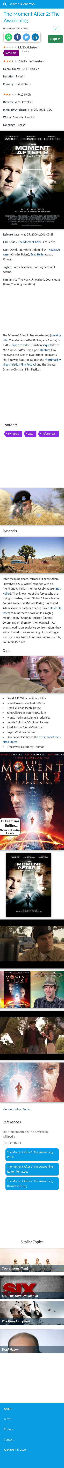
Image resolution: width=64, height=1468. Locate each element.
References (48, 434)
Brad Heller (38, 254)
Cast (30, 434)
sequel (46, 345)
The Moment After (29, 242)
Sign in (55, 39)
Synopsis (13, 434)
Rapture (45, 350)
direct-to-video (21, 345)
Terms (7, 1419)
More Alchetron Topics (17, 1109)
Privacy (8, 1429)
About (8, 1409)
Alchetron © (15, 1450)
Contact (8, 1439)
